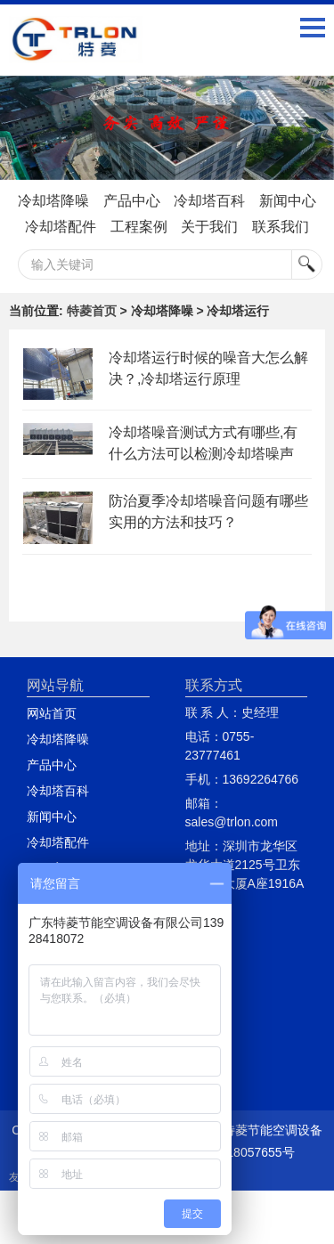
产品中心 (131, 200)
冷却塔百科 (209, 200)
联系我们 (280, 226)
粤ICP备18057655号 (238, 1152)
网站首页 (52, 713)
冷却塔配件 (60, 226)
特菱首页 (92, 311)
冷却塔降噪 (53, 200)
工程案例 (138, 226)
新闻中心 (287, 200)
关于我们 (209, 226)
